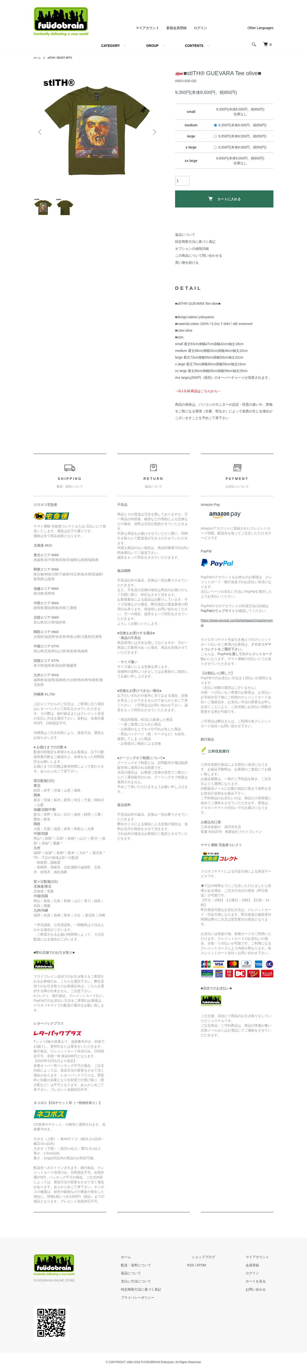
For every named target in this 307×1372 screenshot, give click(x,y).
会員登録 (256, 1265)
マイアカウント (147, 28)
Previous (40, 132)
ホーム (38, 57)
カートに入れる (224, 198)
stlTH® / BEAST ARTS (63, 57)
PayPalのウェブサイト (218, 611)
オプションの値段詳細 (192, 248)
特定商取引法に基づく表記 (195, 242)
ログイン (200, 28)
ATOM (219, 1265)
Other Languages (260, 28)
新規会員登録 (176, 28)
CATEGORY (110, 46)
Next (153, 132)
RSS (208, 1265)
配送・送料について (158, 1265)
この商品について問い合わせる (198, 255)
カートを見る (260, 1281)
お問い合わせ (260, 1289)
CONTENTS (194, 46)
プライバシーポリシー (160, 1297)
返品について (185, 235)
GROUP (152, 46)
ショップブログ (216, 1257)
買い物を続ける (187, 262)
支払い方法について (158, 1281)
